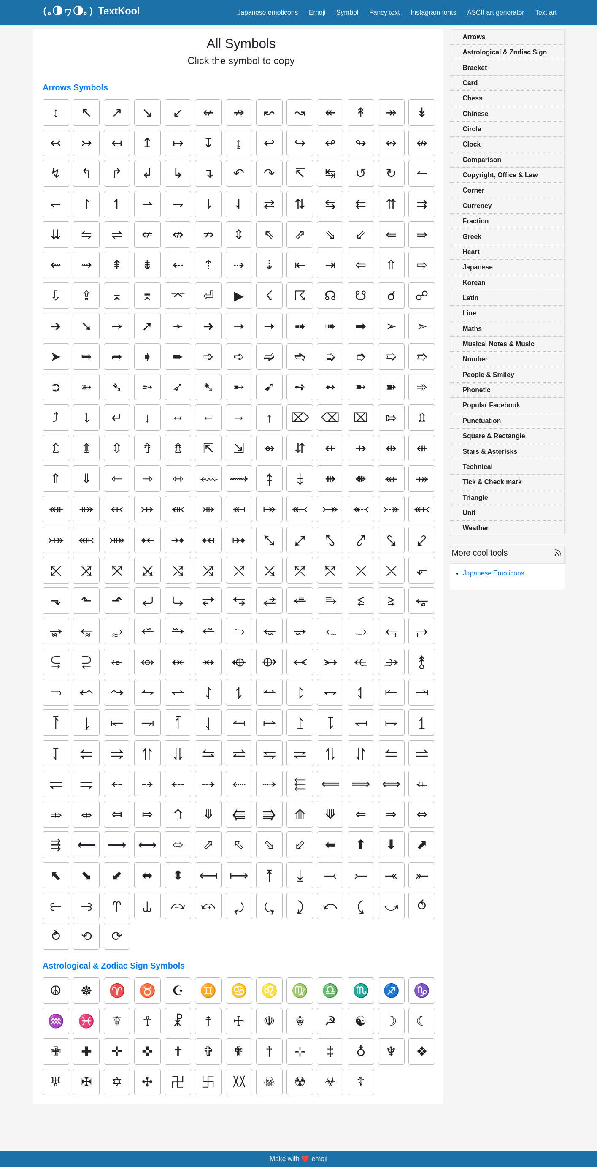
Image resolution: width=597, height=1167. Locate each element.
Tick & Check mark (492, 482)
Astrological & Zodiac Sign (505, 52)
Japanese (478, 267)
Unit (469, 512)
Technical (478, 466)
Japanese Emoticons (493, 573)
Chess (473, 98)
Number (475, 359)
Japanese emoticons (267, 12)
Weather (476, 528)
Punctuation (482, 420)
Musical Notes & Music (499, 343)
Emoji (317, 12)
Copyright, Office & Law (500, 175)
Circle (472, 129)
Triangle (475, 497)
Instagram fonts (433, 12)
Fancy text (384, 12)
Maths (472, 328)
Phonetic (477, 390)
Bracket (475, 67)
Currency (477, 205)
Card (470, 83)
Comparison (482, 159)
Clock (472, 144)
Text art (546, 12)
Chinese (476, 113)
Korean (474, 282)
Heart (471, 251)
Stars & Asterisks (490, 451)
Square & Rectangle (494, 436)
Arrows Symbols (75, 87)
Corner (473, 190)
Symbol (347, 12)
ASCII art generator (495, 12)
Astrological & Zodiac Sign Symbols (114, 965)
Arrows (474, 37)
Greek (472, 236)
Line (469, 313)
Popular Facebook (491, 405)
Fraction (476, 221)
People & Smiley (488, 374)
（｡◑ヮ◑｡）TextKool (88, 11)
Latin (471, 297)
